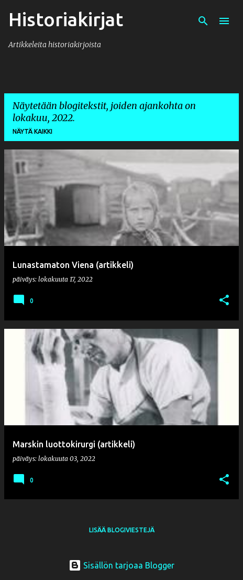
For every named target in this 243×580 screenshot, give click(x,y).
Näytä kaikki (32, 131)
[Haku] (203, 21)
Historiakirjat (65, 19)
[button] (224, 301)
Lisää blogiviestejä (121, 530)
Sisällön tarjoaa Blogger (121, 565)
